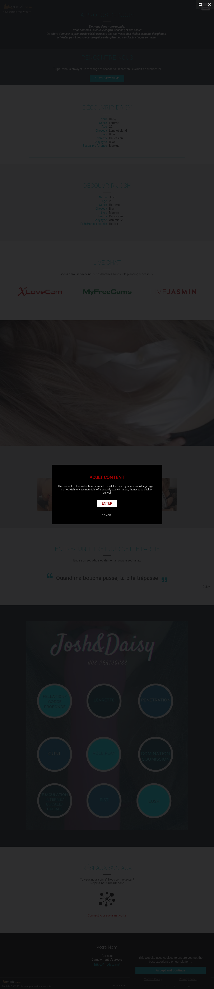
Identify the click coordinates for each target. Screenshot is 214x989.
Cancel (107, 515)
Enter (107, 503)
